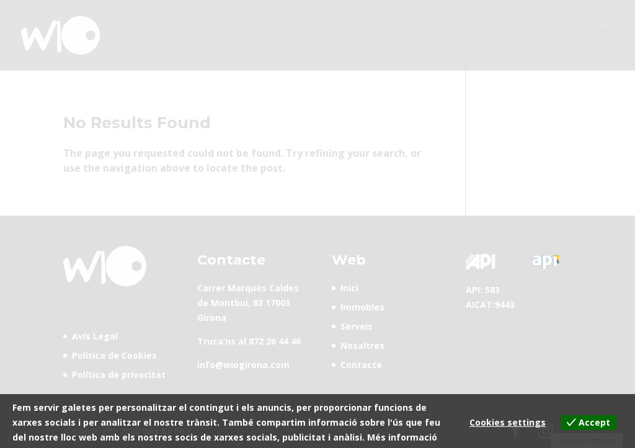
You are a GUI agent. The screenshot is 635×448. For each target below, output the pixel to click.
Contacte (361, 365)
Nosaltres (362, 345)
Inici (349, 288)
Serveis (356, 326)
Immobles (362, 307)
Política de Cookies (114, 355)
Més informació (402, 437)
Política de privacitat (119, 374)
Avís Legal (95, 336)
